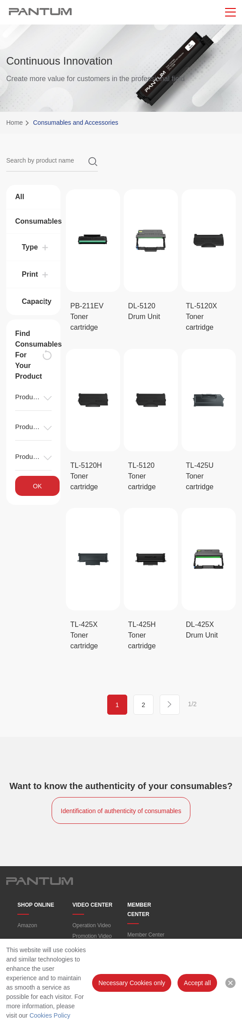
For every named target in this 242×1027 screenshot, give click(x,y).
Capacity (37, 301)
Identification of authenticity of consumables (121, 810)
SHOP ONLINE (35, 905)
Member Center (145, 935)
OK (37, 486)
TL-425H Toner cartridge (142, 635)
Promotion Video (92, 936)
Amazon (27, 925)
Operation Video (92, 925)
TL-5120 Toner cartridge (142, 476)
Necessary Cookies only (131, 982)
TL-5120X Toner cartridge (201, 316)
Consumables (33, 221)
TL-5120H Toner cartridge (86, 476)
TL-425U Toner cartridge (200, 476)
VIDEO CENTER (93, 905)
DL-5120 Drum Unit (144, 311)
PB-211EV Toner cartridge (87, 316)
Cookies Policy (49, 1015)
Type (30, 247)
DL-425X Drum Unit (202, 630)
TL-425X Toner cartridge (84, 635)
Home (14, 122)
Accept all (197, 982)
